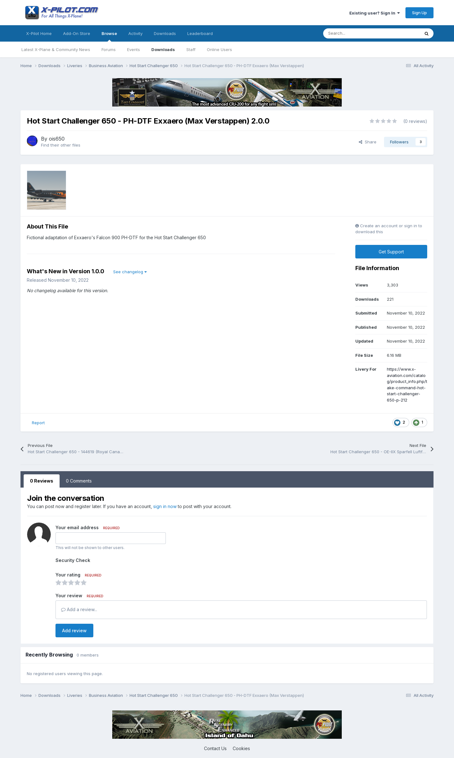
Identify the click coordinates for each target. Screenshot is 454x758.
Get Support (391, 251)
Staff (190, 49)
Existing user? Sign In (374, 12)
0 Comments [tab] (79, 480)
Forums (109, 49)
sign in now (165, 506)
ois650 (57, 139)
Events (133, 49)
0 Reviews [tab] (41, 480)
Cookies (241, 748)
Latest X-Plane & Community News (55, 49)
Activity (135, 33)
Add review (74, 630)
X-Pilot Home (39, 33)
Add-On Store (76, 33)
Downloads (163, 49)
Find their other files (60, 145)
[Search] (357, 33)
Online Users (219, 49)
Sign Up (419, 12)
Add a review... (79, 609)
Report (38, 422)
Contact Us (215, 748)
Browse (109, 36)
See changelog (130, 271)
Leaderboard (200, 33)
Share (367, 141)
